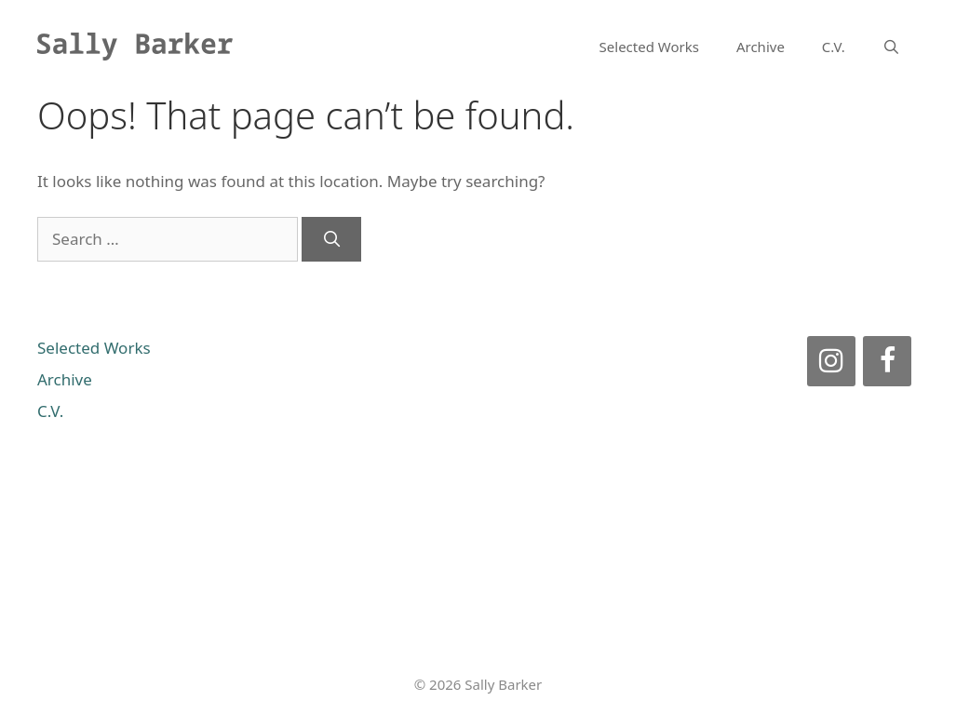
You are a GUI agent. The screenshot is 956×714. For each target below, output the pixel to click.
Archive (760, 46)
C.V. (833, 46)
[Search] (331, 239)
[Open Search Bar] (891, 46)
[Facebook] (887, 361)
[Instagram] (831, 361)
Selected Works (649, 46)
